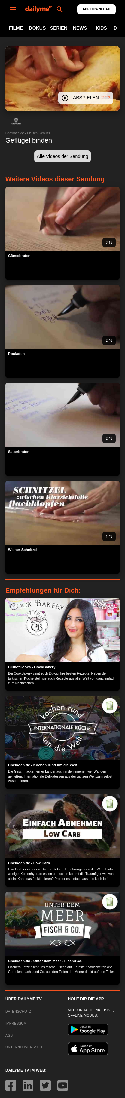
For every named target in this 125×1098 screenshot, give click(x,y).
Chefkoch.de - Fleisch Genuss (27, 133)
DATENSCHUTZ (18, 1011)
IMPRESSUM (16, 1023)
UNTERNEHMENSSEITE (25, 1047)
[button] (16, 121)
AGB (9, 1035)
